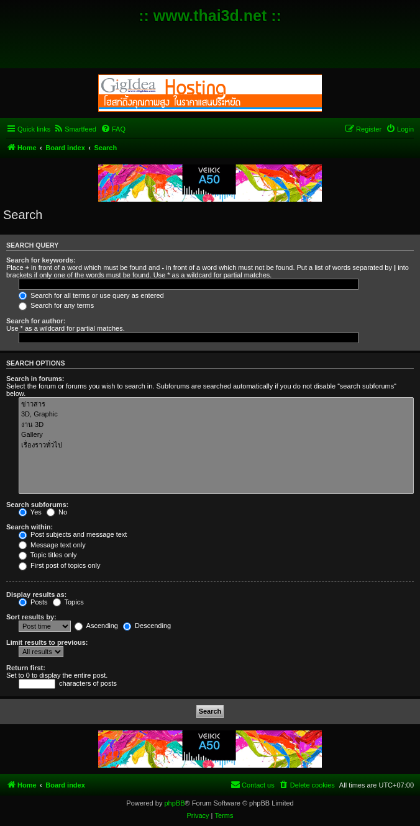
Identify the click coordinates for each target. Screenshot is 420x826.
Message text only (52, 545)
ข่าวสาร (216, 404)
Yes (30, 512)
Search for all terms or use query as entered (91, 295)
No (57, 512)
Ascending (96, 625)
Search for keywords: (41, 260)
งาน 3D (216, 425)
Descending (147, 625)
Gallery (216, 435)
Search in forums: (35, 378)
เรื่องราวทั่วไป (216, 445)
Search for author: (35, 321)
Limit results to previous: (47, 642)
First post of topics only (60, 565)
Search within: (29, 527)
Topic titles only (47, 555)
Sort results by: (31, 617)
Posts (33, 602)
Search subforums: (37, 504)
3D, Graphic (216, 414)
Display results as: (36, 594)
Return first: (25, 667)
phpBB (174, 803)
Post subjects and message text (73, 534)
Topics (68, 602)
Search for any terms (56, 305)
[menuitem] (74, 129)
